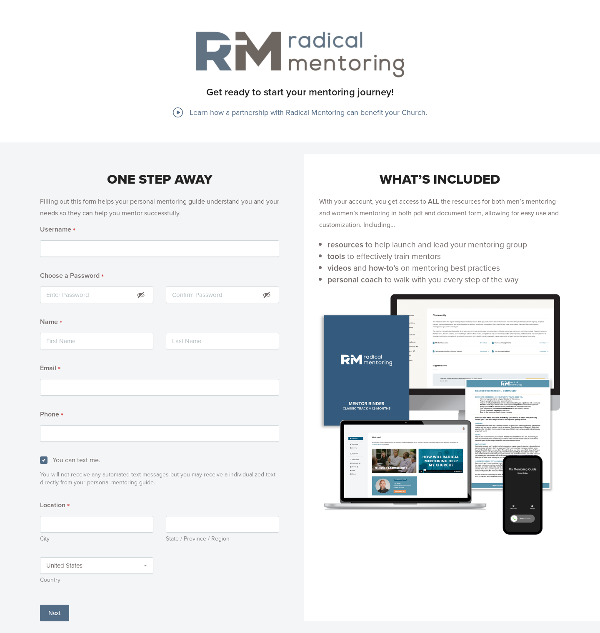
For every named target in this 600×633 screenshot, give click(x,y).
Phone (51, 414)
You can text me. (76, 460)
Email (50, 368)
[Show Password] (141, 294)
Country (50, 580)
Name (51, 322)
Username (57, 229)
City (45, 538)
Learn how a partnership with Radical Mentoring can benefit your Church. (300, 112)
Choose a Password (72, 276)
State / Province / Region (198, 538)
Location (55, 505)
